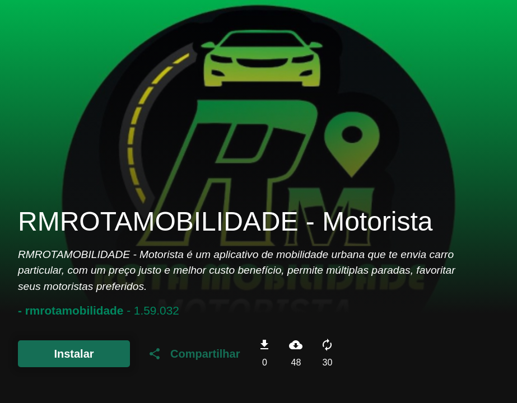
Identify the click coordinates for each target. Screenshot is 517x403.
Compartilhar (194, 353)
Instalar (74, 354)
